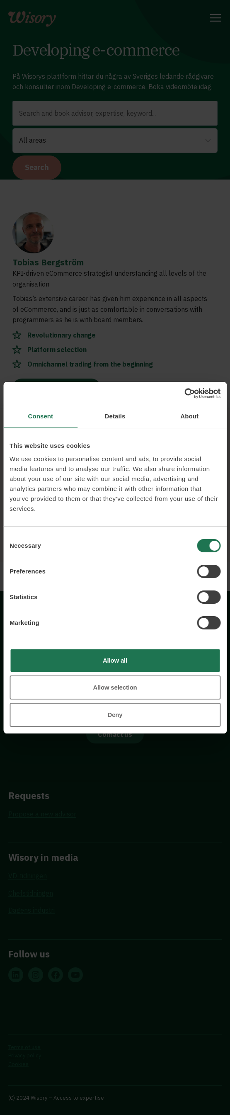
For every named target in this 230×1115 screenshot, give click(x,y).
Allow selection (115, 687)
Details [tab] (115, 416)
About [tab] (189, 416)
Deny (115, 714)
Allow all (115, 660)
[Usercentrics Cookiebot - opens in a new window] (184, 393)
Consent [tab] (40, 416)
